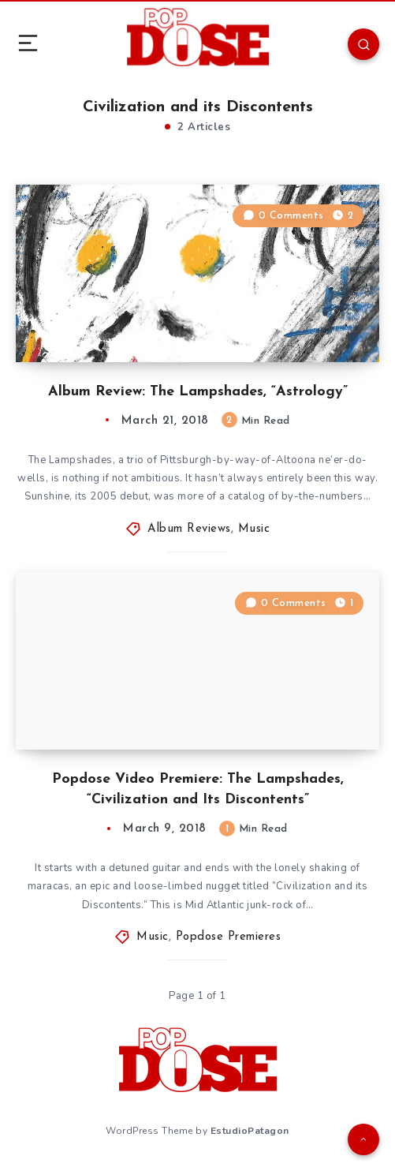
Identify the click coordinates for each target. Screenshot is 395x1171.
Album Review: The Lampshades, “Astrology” (198, 391)
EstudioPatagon (250, 1130)
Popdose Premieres (228, 937)
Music (254, 529)
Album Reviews (189, 529)
